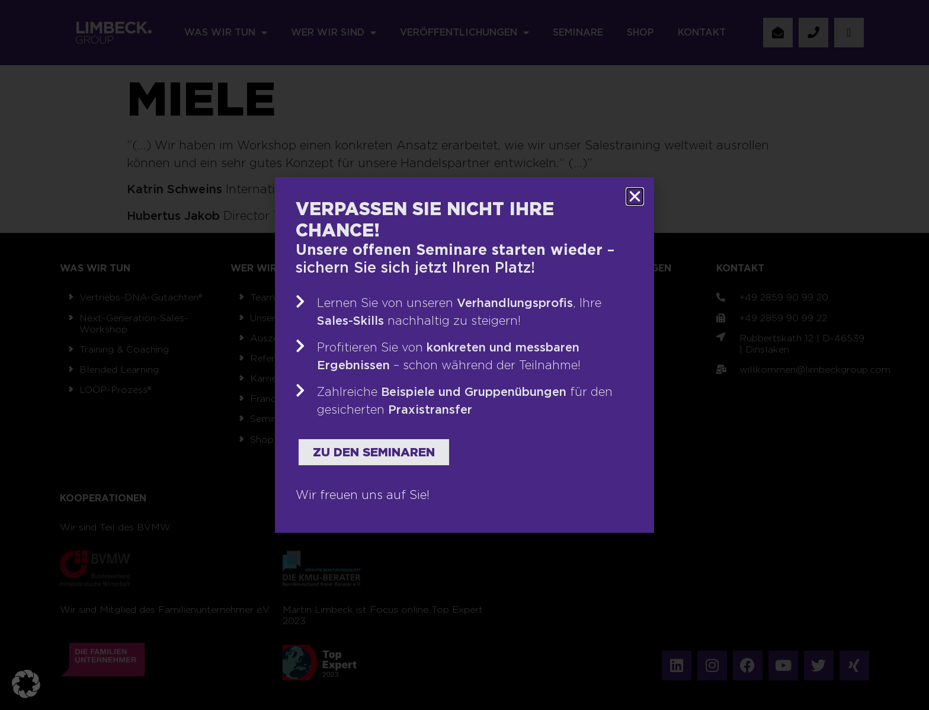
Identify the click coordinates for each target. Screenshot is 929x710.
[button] (26, 684)
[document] (464, 355)
